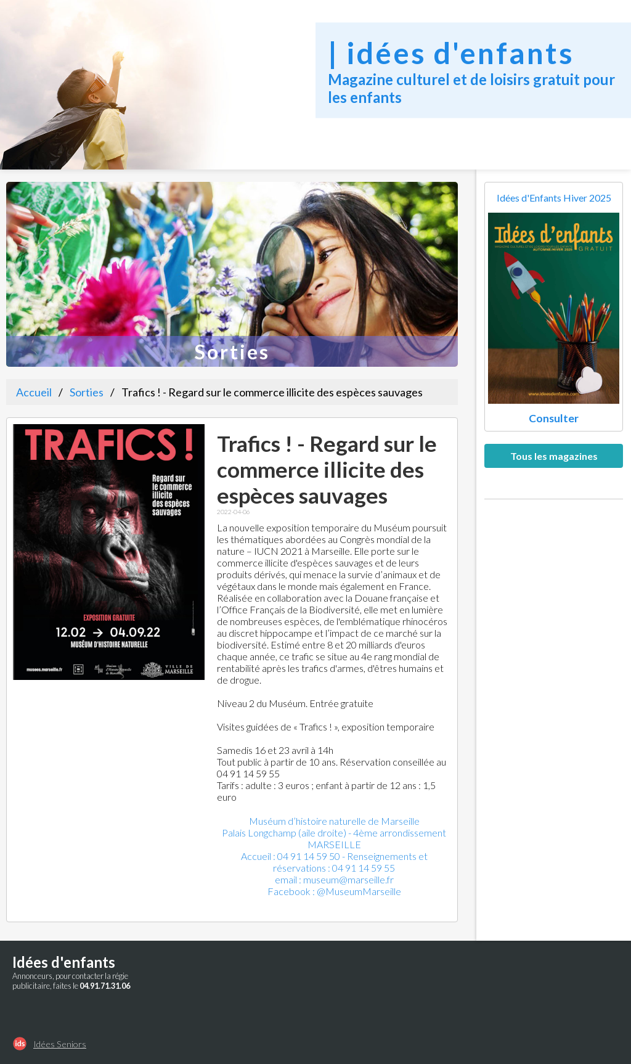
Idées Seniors (59, 1044)
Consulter (554, 418)
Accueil (34, 392)
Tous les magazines (554, 456)
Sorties (87, 392)
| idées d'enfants (451, 52)
